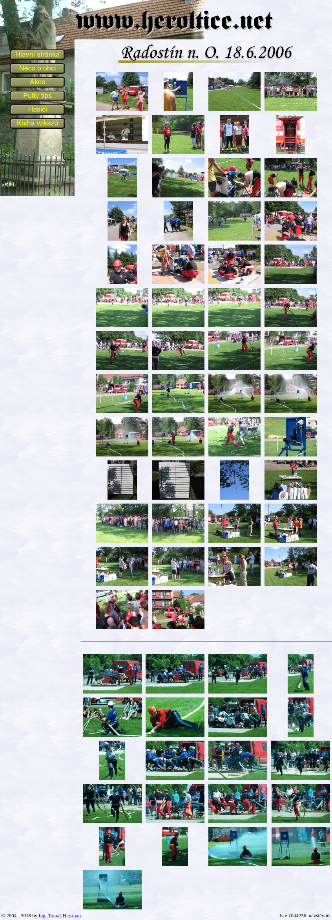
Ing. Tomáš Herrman (59, 915)
